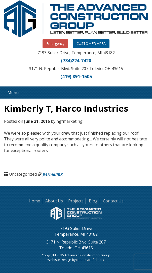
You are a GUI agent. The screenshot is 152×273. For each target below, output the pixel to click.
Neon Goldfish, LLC (90, 259)
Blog (93, 201)
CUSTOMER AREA (91, 43)
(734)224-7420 (76, 60)
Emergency (55, 43)
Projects (76, 201)
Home (34, 201)
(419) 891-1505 (76, 76)
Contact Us (113, 201)
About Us (54, 201)
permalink (53, 174)
